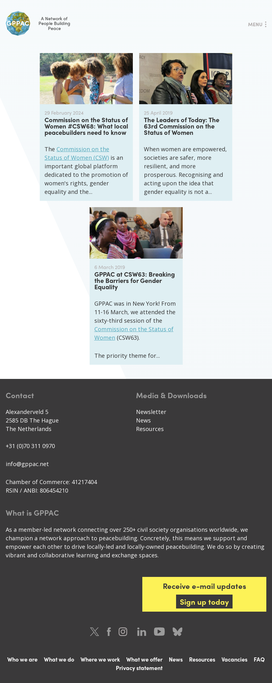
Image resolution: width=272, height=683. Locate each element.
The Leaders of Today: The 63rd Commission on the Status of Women (181, 126)
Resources (150, 429)
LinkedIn (141, 631)
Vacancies (234, 659)
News (143, 420)
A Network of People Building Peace (38, 23)
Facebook (109, 631)
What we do (59, 659)
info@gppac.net (27, 464)
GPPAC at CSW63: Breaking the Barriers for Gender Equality (134, 280)
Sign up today (204, 601)
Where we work (100, 659)
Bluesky (177, 631)
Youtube (159, 631)
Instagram (124, 631)
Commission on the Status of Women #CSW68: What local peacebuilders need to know (86, 126)
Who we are (22, 659)
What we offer (144, 659)
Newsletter (151, 412)
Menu (255, 24)
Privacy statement (139, 668)
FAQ (259, 659)
